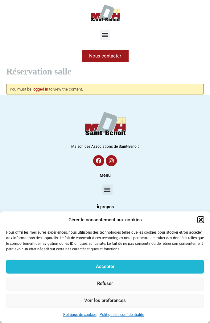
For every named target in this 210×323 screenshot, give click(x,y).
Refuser (105, 283)
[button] (201, 220)
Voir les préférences (105, 300)
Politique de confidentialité (122, 314)
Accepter (105, 266)
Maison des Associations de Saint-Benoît (105, 146)
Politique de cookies (80, 314)
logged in (40, 89)
